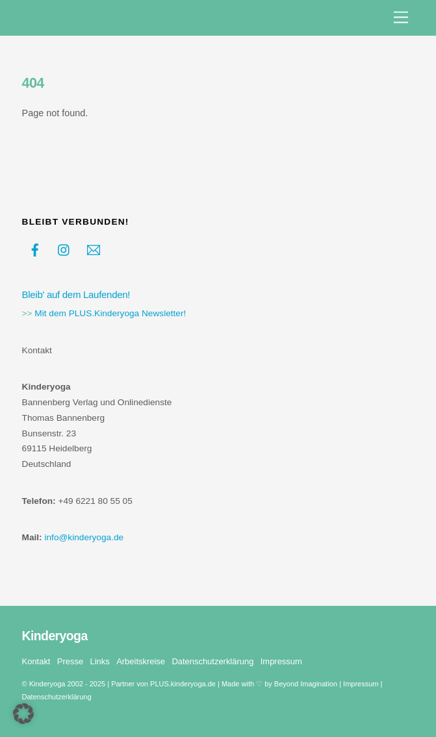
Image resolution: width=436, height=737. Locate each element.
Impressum (281, 661)
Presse (70, 661)
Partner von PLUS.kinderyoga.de (163, 684)
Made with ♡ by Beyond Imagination (279, 684)
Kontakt (36, 661)
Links (100, 661)
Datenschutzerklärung (212, 661)
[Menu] (401, 18)
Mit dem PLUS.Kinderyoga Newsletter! (110, 313)
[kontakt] (94, 249)
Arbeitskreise (140, 661)
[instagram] (64, 249)
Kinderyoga (47, 684)
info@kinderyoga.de (83, 537)
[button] (23, 713)
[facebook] (35, 249)
